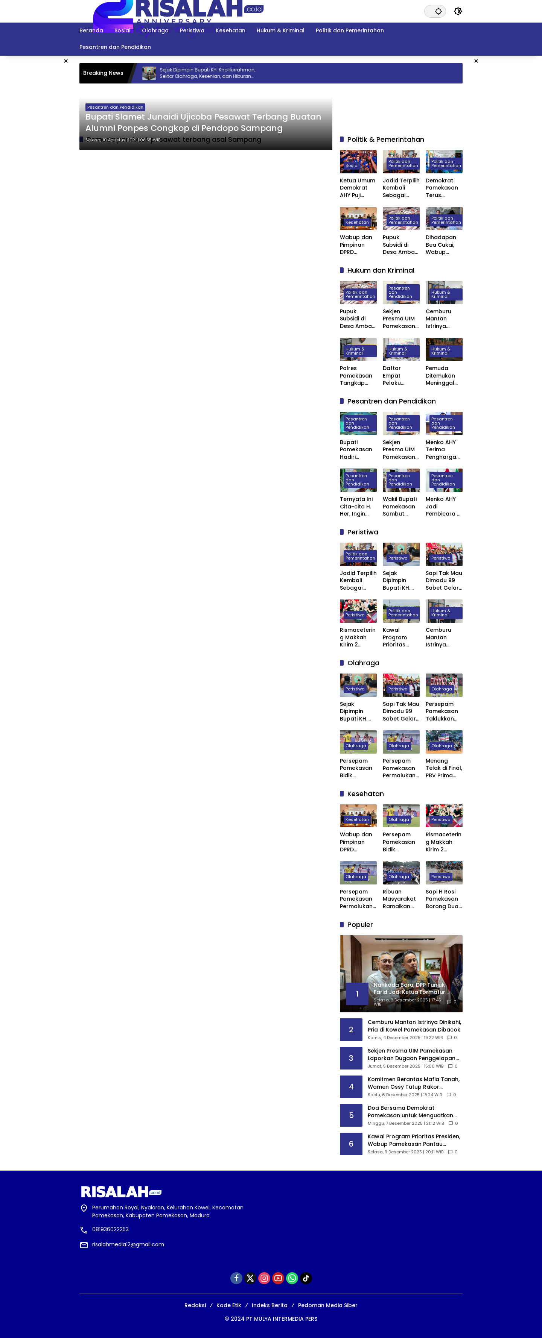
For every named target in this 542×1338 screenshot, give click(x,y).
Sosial (352, 165)
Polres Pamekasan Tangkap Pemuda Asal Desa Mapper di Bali (358, 376)
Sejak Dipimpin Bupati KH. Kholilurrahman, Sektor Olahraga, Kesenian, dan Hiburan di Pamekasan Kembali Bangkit (218, 73)
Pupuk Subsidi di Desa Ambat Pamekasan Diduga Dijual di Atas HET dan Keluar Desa (401, 245)
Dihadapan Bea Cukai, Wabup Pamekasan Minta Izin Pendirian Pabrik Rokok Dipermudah (443, 245)
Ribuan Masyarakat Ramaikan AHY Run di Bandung (399, 899)
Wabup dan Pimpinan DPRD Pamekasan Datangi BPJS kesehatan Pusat (358, 245)
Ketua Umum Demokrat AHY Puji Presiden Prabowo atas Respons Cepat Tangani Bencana (357, 188)
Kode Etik (228, 1305)
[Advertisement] (506, 168)
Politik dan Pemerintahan (403, 163)
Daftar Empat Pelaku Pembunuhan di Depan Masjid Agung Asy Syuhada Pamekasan (401, 376)
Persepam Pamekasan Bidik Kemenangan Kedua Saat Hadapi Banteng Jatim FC (358, 768)
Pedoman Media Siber (328, 1305)
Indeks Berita (270, 1305)
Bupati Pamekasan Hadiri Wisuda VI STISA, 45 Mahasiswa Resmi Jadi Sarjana (356, 450)
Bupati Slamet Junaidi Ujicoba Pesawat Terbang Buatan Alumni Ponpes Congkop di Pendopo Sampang (203, 122)
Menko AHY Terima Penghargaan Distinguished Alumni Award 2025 (444, 450)
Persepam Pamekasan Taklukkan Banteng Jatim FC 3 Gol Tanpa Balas (442, 712)
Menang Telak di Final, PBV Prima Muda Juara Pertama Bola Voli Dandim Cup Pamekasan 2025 (444, 768)
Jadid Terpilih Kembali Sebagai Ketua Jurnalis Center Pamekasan (401, 188)
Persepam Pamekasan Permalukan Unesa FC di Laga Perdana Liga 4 (401, 768)
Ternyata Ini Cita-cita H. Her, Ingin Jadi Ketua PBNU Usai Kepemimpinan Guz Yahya (357, 507)
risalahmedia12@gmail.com (128, 1244)
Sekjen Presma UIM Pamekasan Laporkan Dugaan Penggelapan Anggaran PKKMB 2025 (401, 319)
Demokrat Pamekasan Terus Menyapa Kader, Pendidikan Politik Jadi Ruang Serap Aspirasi (443, 188)
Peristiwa (398, 558)
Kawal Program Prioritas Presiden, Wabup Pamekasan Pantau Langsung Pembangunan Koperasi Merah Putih (401, 638)
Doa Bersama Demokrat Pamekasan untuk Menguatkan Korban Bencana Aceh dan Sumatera (410, 1111)
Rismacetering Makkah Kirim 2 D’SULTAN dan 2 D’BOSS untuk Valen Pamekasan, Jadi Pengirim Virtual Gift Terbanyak (358, 638)
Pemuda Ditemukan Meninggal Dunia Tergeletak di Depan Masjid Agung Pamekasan (444, 376)
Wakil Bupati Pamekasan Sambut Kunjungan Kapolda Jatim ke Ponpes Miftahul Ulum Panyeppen (400, 507)
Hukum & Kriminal (440, 294)
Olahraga (441, 689)
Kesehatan (357, 222)
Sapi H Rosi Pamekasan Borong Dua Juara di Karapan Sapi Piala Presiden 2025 (442, 899)
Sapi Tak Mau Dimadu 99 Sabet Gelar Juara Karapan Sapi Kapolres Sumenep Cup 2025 (444, 581)
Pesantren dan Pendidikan (115, 107)
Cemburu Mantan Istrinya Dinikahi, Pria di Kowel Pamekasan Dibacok (442, 319)
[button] (438, 11)
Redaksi (195, 1305)
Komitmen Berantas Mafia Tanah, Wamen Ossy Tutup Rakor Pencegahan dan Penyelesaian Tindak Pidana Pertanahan (414, 1083)
